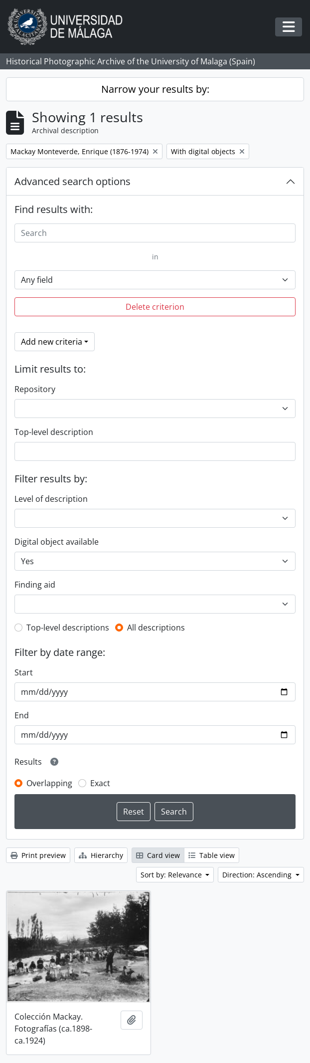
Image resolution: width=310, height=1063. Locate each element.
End (21, 715)
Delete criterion (155, 306)
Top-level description (53, 431)
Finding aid (34, 584)
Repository (34, 389)
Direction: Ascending (258, 874)
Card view (158, 855)
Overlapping (49, 783)
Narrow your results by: (155, 89)
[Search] (155, 232)
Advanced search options (72, 181)
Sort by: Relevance (172, 874)
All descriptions (156, 627)
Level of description (51, 498)
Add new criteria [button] (51, 341)
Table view (211, 855)
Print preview (38, 855)
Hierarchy (101, 855)
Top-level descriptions (67, 627)
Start (23, 672)
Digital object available (56, 541)
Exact (100, 783)
